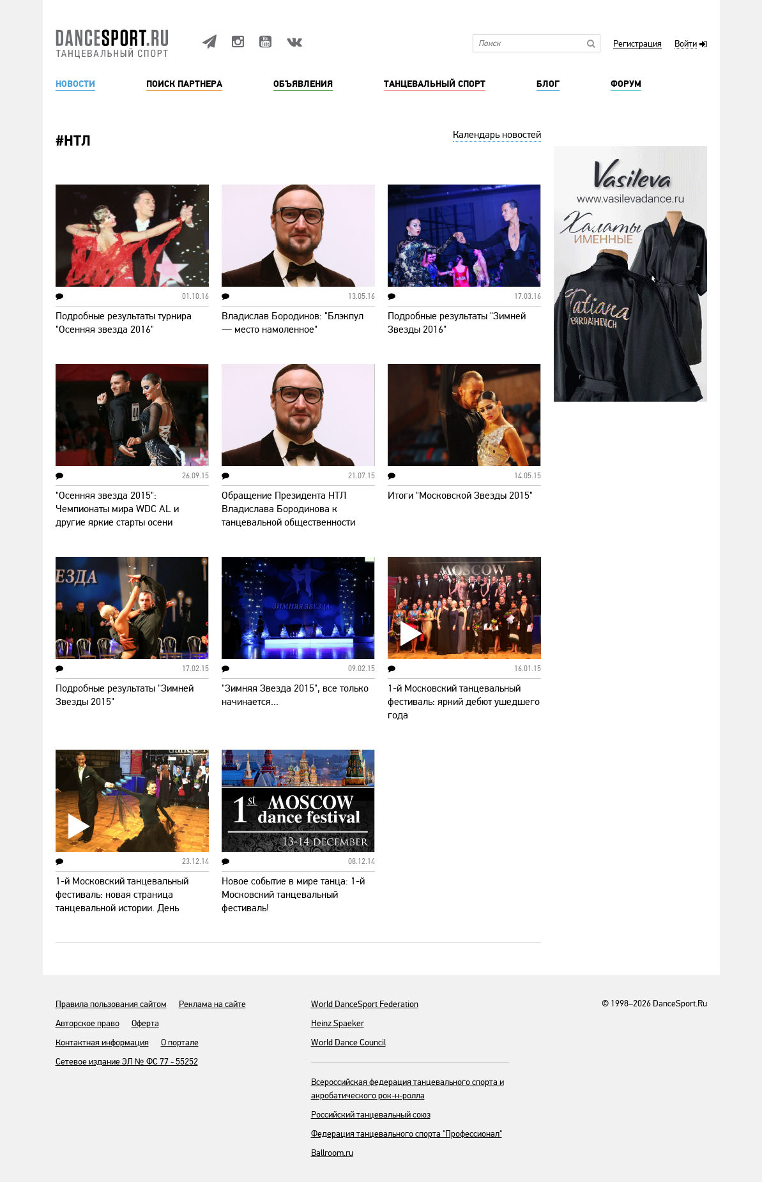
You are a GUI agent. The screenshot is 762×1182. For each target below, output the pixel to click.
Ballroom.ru (332, 1153)
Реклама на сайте (212, 1004)
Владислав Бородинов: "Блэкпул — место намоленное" (292, 323)
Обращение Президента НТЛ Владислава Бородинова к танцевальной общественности (288, 509)
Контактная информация (102, 1042)
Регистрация (637, 44)
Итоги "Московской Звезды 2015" (460, 495)
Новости (75, 84)
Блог (548, 84)
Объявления (303, 84)
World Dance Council (348, 1042)
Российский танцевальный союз (371, 1114)
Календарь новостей (497, 134)
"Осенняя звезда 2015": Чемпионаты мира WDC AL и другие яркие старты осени (117, 509)
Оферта (145, 1023)
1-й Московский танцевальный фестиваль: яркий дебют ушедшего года (464, 702)
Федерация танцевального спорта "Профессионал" (406, 1133)
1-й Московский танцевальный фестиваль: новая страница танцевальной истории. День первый (122, 901)
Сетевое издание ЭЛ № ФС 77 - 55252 (127, 1061)
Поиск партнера (184, 84)
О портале (180, 1042)
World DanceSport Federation (364, 1004)
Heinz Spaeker (337, 1023)
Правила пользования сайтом (111, 1004)
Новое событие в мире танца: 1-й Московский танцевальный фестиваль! (293, 894)
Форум (626, 84)
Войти (685, 44)
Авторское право (87, 1023)
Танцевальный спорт (434, 84)
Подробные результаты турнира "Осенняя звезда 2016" (124, 323)
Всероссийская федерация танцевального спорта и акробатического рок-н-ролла (407, 1089)
